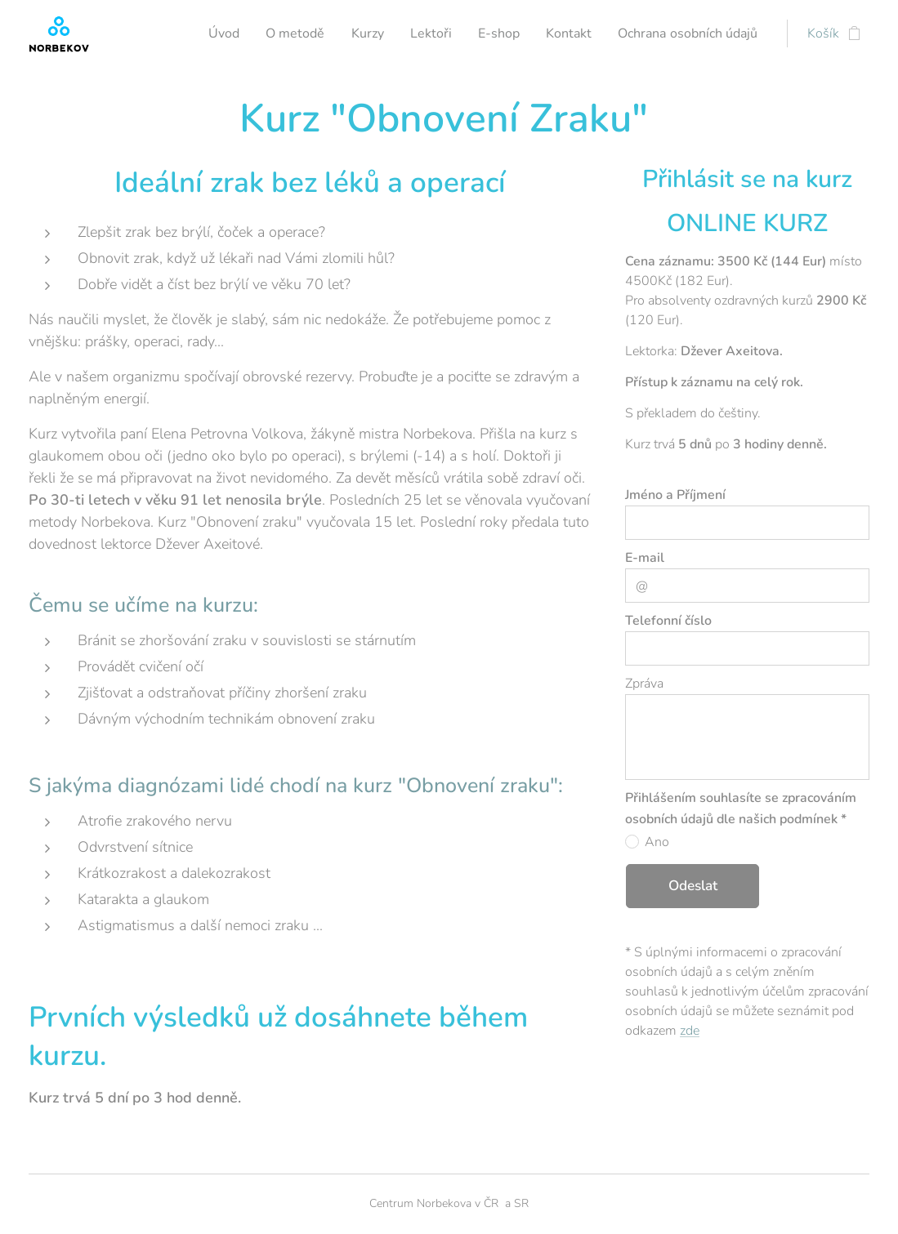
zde (689, 1031)
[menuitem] (309, 33)
